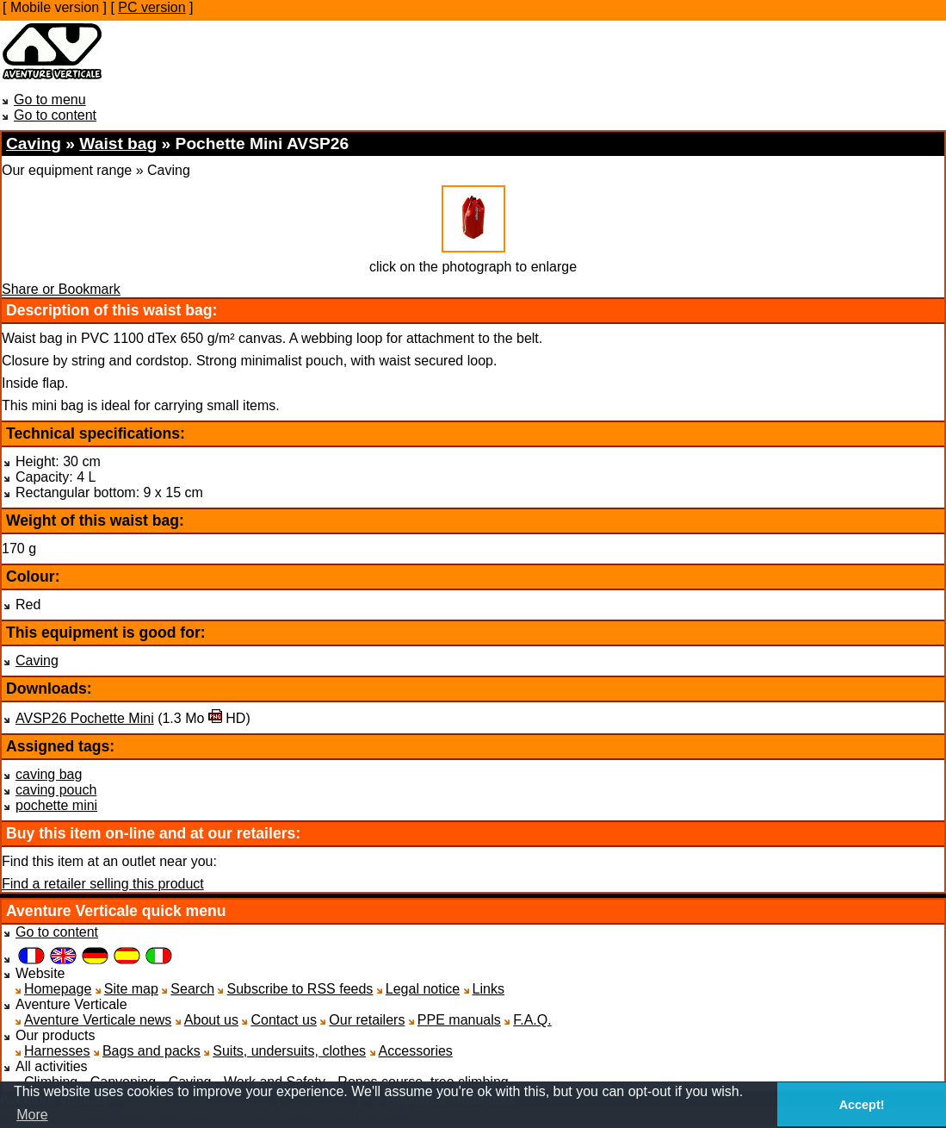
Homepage (57, 989)
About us (211, 1020)
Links (488, 989)
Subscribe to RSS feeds (299, 989)
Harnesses (57, 1051)
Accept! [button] (862, 1105)
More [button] (31, 1114)
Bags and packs (151, 1051)
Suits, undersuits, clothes (289, 1051)
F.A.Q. (532, 1020)
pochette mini (56, 805)
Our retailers (367, 1020)
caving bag (48, 774)
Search (192, 989)
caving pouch (55, 789)
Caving (37, 660)
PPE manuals (459, 1020)
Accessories (416, 1051)
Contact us (283, 1020)
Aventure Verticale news (97, 1020)
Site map (131, 989)
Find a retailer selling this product (103, 883)
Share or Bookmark (61, 289)
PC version (151, 7)
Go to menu (50, 99)
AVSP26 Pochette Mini (84, 718)
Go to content (55, 115)
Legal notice (423, 989)
